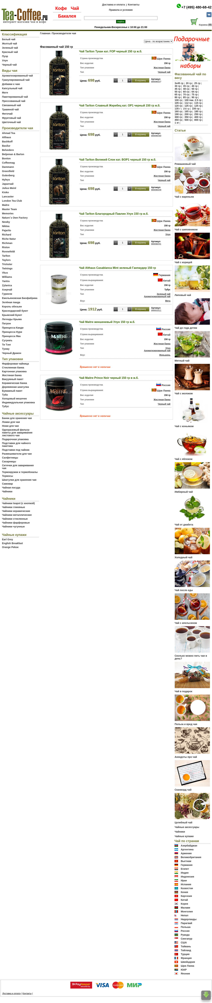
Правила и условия (121, 9)
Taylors (6, 260)
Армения (186, 853)
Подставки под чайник (16, 449)
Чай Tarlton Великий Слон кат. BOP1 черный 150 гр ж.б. (117, 159)
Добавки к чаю (11, 84)
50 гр (195, 88)
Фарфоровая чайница (15, 363)
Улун (5, 60)
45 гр (178, 88)
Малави (185, 907)
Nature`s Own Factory (15, 217)
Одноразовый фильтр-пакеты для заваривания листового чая (17, 432)
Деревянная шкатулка (15, 387)
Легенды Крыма (12, 319)
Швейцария (188, 962)
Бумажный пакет (12, 390)
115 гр (198, 103)
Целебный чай (183, 822)
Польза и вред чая (186, 724)
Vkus (5, 272)
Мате (5, 92)
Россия (166, 329)
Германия (164, 275)
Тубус (5, 406)
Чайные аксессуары (187, 827)
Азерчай (7, 289)
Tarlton (6, 255)
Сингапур (186, 938)
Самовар (7, 483)
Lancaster (8, 196)
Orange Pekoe (10, 547)
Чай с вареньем (184, 196)
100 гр (178, 100)
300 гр (178, 117)
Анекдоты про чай (186, 757)
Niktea (6, 226)
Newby (6, 222)
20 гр (189, 83)
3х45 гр (179, 83)
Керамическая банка (14, 383)
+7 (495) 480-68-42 (196, 7)
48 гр (186, 88)
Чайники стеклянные (15, 518)
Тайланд (186, 950)
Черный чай (9, 64)
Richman (7, 243)
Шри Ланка (163, 58)
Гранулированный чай (16, 79)
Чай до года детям (186, 327)
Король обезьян (12, 306)
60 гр (186, 91)
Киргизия (186, 896)
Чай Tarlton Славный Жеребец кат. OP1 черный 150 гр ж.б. (119, 105)
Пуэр (5, 56)
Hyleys (6, 179)
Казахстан (187, 888)
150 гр (195, 108)
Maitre (5, 205)
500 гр (188, 119)
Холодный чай (183, 557)
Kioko (5, 192)
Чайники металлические (17, 514)
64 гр (195, 91)
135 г (178, 108)
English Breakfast (12, 543)
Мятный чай (182, 360)
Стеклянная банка (13, 367)
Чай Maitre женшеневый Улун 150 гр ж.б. (107, 321)
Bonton (6, 158)
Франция (186, 958)
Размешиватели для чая (17, 453)
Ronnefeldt (8, 251)
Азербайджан (189, 845)
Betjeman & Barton (13, 154)
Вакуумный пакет (12, 379)
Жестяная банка (12, 375)
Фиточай (7, 113)
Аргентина (187, 849)
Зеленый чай (10, 47)
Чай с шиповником (186, 229)
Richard (6, 234)
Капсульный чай (12, 88)
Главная (45, 33)
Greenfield (8, 171)
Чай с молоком (184, 393)
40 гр (195, 86)
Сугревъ (7, 340)
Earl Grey (7, 539)
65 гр (178, 94)
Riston (6, 247)
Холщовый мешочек (14, 398)
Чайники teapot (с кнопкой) (18, 503)
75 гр (195, 94)
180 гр (198, 111)
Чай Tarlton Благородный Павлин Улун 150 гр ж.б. (113, 213)
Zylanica (7, 285)
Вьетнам (186, 861)
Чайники (7, 491)
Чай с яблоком (183, 459)
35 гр (186, 86)
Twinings (7, 268)
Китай (166, 280)
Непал (184, 915)
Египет (185, 868)
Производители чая (64, 33)
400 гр (198, 117)
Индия (184, 872)
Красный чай (10, 52)
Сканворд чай (183, 789)
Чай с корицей (183, 262)
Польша (185, 927)
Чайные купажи (184, 836)
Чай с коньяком (184, 426)
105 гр (178, 103)
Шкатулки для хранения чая (19, 479)
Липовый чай (183, 295)
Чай (75, 8)
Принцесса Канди (13, 327)
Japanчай (8, 183)
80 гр (178, 97)
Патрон (6, 323)
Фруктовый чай (11, 118)
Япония (185, 973)
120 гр (178, 105)
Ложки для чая (11, 422)
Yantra (6, 281)
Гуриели (7, 293)
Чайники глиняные (13, 507)
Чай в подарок (183, 691)
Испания (186, 884)
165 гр (188, 111)
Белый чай (8, 39)
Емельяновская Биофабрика (19, 298)
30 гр (178, 86)
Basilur (6, 145)
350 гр (188, 117)
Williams (7, 277)
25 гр (197, 83)
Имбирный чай (184, 491)
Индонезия (187, 876)
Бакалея (67, 16)
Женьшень (164, 355)
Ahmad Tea (8, 133)
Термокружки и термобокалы (20, 472)
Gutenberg (8, 175)
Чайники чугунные (13, 526)
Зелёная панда (11, 302)
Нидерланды (189, 919)
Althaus (6, 137)
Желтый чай (9, 43)
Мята (167, 301)
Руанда (185, 934)
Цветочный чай (11, 122)
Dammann (8, 167)
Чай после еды (184, 590)
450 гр (178, 119)
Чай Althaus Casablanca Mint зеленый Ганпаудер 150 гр (117, 267)
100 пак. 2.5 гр (192, 100)
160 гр (178, 111)
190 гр (178, 114)
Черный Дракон (11, 353)
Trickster (7, 264)
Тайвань (186, 946)
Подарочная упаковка (15, 439)
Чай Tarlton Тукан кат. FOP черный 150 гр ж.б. (110, 51)
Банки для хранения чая (17, 418)
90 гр (195, 97)
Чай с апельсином (186, 623)
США (184, 942)
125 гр (188, 105)
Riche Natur (9, 238)
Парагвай (186, 923)
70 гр (186, 94)
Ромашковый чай (185, 164)
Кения (184, 892)
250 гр (198, 114)
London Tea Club (12, 200)
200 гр (188, 114)
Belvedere (8, 150)
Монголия (187, 911)
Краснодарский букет (15, 310)
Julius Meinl (9, 188)
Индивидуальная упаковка (18, 402)
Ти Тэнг (6, 344)
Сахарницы (9, 461)
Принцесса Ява (11, 336)
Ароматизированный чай (17, 75)
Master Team (9, 209)
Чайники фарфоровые (16, 522)
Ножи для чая (10, 425)
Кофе (61, 8)
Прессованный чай (13, 101)
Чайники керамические (16, 511)
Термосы (7, 476)
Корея (184, 903)
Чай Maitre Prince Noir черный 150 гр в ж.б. (109, 377)
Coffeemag (8, 162)
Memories (8, 213)
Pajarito (6, 230)
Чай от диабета (184, 524)
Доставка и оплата (113, 4)
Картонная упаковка (14, 371)
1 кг (177, 122)
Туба (5, 394)
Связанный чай (11, 105)
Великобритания (191, 857)
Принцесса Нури (12, 332)
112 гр (188, 103)
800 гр (198, 119)
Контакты (133, 4)
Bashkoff (7, 141)
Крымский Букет (12, 315)
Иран (184, 880)
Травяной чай (10, 109)
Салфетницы (10, 457)
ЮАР (184, 969)
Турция (185, 954)
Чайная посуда (11, 487)
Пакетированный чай (15, 96)
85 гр (186, 97)
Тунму (6, 348)
